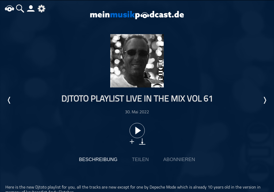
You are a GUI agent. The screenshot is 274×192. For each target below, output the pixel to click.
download (142, 141)
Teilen (140, 159)
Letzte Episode (9, 100)
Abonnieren (179, 159)
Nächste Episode (265, 100)
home (9, 8)
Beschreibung (98, 159)
